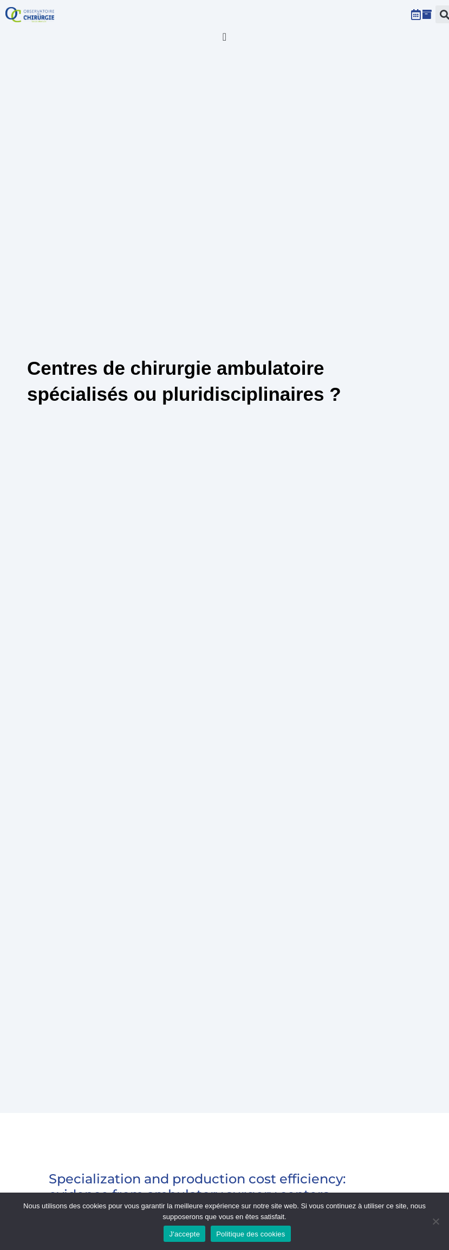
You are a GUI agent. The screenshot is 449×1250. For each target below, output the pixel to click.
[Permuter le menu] (224, 36)
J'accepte (184, 1234)
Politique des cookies (250, 1234)
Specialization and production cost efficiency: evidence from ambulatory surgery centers (197, 1186)
